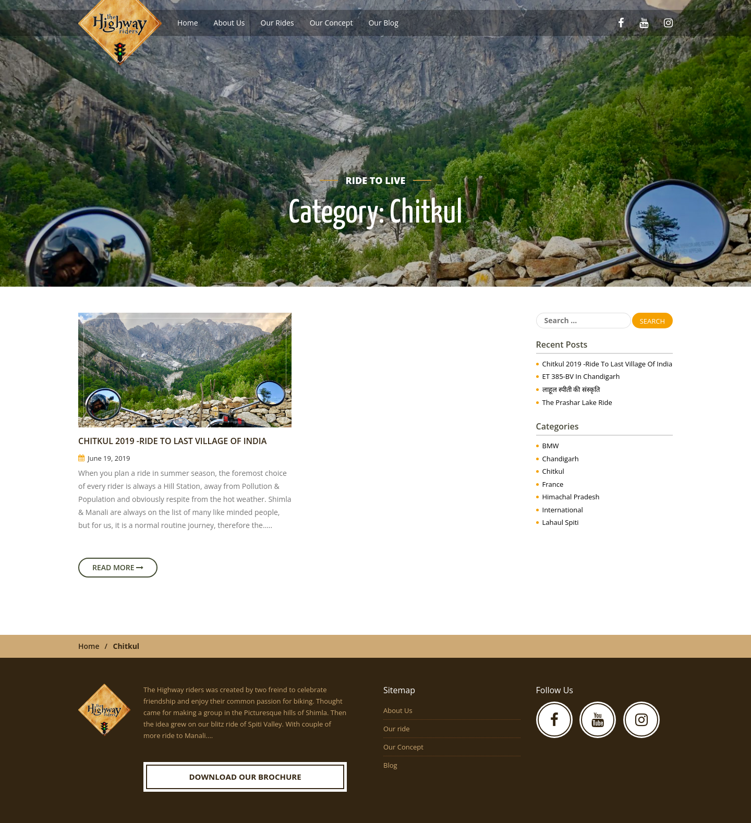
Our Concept (331, 23)
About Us (229, 23)
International (562, 509)
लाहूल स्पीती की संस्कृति (571, 389)
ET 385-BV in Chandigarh (581, 376)
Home (187, 23)
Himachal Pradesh (571, 496)
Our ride (396, 728)
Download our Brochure (245, 776)
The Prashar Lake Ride (577, 402)
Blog (390, 765)
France (553, 484)
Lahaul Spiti (560, 522)
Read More (117, 567)
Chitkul (553, 471)
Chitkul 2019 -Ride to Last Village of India (172, 441)
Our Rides (277, 23)
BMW (550, 445)
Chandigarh (560, 458)
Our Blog (383, 23)
